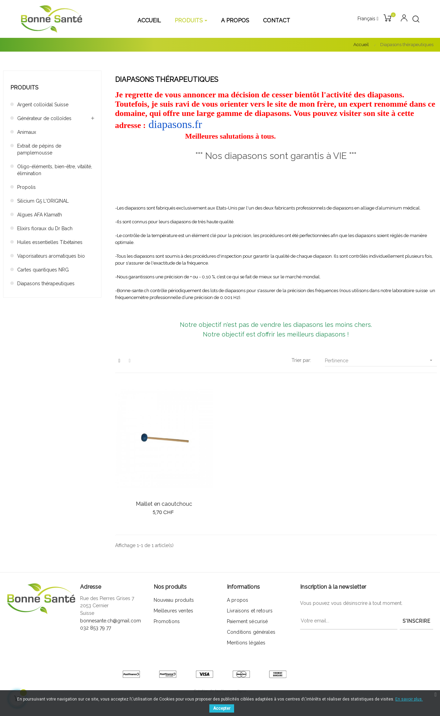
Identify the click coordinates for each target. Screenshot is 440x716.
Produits (24, 87)
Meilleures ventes (173, 610)
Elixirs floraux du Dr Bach (45, 228)
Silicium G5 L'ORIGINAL (43, 201)
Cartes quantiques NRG (43, 269)
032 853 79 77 (95, 628)
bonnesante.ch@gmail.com (110, 620)
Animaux (26, 132)
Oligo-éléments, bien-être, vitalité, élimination (54, 170)
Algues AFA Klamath (39, 214)
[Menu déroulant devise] (368, 19)
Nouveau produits (174, 600)
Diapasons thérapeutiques (46, 283)
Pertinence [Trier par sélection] (381, 360)
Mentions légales (246, 642)
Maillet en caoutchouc (164, 504)
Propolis (26, 187)
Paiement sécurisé (247, 621)
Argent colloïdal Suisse (42, 104)
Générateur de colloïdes (44, 118)
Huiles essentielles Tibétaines (49, 242)
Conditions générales (251, 632)
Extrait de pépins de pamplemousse (39, 149)
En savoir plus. (409, 699)
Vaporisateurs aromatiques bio (51, 256)
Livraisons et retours (250, 610)
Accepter (221, 708)
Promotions (167, 621)
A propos (237, 600)
